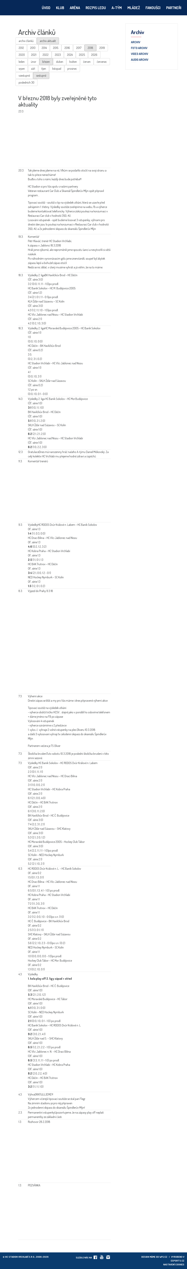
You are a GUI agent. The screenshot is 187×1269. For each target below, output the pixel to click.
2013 (32, 48)
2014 (44, 48)
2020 (22, 55)
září (33, 68)
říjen (43, 68)
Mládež (133, 7)
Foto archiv (139, 48)
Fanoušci (153, 7)
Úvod (46, 7)
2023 (58, 55)
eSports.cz (177, 1260)
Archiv (135, 42)
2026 (94, 55)
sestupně (41, 75)
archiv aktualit (48, 41)
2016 (67, 48)
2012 (21, 48)
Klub (60, 7)
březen (46, 61)
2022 (46, 55)
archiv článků (26, 41)
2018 (90, 48)
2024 (70, 55)
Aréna (75, 7)
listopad (56, 68)
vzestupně (24, 75)
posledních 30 (26, 82)
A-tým (117, 7)
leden (22, 61)
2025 (82, 55)
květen (73, 61)
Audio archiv (139, 59)
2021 (33, 55)
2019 (102, 48)
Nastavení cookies (173, 1264)
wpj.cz (163, 1256)
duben (59, 61)
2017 (78, 48)
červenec (102, 61)
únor (33, 61)
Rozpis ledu (96, 7)
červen (87, 61)
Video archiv (139, 54)
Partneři (173, 7)
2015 (55, 48)
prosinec (72, 68)
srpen (22, 68)
